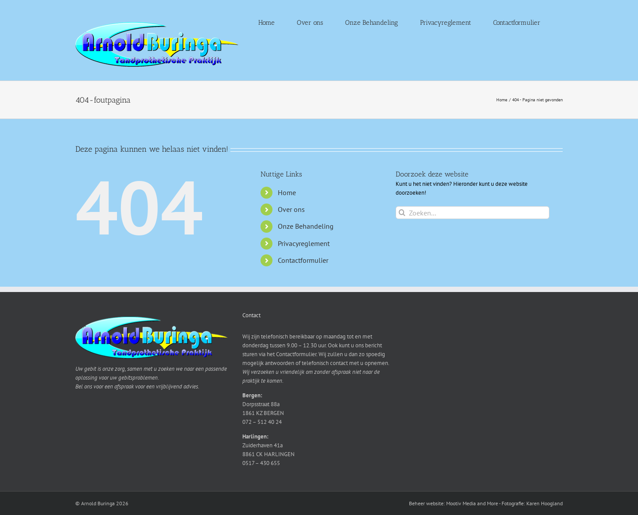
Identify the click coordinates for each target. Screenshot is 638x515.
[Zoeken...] (472, 212)
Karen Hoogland (544, 503)
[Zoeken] (402, 212)
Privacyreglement (304, 243)
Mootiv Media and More (472, 503)
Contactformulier (303, 260)
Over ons (291, 209)
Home (287, 192)
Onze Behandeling (306, 226)
